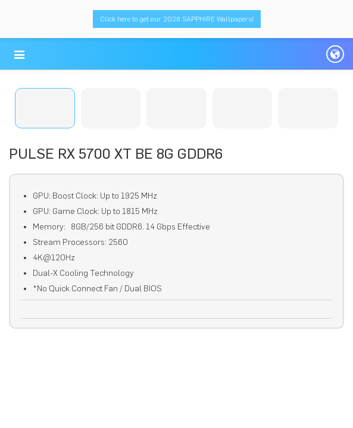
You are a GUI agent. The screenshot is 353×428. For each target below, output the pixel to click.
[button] (19, 55)
